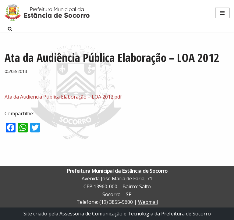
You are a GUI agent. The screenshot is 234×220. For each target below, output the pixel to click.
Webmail (148, 202)
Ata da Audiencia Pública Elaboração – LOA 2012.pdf (63, 96)
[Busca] (10, 29)
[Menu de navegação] (222, 13)
